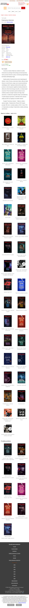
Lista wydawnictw (14, 583)
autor (16, 11)
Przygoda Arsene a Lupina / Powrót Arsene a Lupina (21, 218)
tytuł (20, 11)
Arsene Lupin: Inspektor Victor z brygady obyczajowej (7, 274)
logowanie (26, 0)
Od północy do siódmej (8, 200)
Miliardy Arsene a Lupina (21, 310)
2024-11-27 (8, 56)
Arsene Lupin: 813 (8, 292)
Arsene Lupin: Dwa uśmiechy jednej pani (8, 329)
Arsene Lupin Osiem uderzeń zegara (8, 311)
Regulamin (14, 551)
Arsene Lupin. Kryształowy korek (21, 164)
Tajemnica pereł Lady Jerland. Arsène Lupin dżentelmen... (21, 198)
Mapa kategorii (14, 580)
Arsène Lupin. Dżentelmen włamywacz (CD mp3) (21, 270)
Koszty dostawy (15, 548)
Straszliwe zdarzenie (21, 385)
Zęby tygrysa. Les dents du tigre (8, 145)
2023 (14, 571)
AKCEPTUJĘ (11, 604)
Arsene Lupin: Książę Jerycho (21, 236)
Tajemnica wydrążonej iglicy (21, 293)
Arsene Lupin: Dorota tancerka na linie (21, 256)
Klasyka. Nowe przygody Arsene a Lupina (8, 237)
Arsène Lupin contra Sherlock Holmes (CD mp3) (7, 435)
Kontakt (14, 558)
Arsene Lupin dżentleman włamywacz (21, 479)
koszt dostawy (12, 0)
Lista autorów (14, 585)
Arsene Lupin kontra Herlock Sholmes (21, 330)
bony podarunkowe (20, 0)
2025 (14, 567)
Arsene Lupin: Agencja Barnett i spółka (21, 367)
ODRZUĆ (18, 604)
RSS (23, 592)
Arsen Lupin (7, 217)
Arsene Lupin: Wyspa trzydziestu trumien (21, 348)
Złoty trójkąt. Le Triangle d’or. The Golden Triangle (21, 145)
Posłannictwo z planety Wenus (21, 181)
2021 (14, 576)
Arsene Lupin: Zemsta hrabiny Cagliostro (7, 386)
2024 (14, 569)
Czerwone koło (21, 403)
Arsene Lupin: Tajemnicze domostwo (7, 348)
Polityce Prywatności (22, 602)
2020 (14, 578)
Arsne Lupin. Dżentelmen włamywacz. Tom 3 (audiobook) (7, 420)
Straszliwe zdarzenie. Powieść (21, 128)
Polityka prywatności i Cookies (14, 553)
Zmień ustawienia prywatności (14, 560)
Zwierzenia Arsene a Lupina (8, 254)
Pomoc (14, 555)
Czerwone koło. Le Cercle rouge (7, 128)
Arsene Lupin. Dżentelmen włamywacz (8, 164)
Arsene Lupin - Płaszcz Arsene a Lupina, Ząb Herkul (8, 459)
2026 (14, 564)
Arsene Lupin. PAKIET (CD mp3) (21, 419)
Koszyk (14, 546)
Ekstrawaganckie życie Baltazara (8, 182)
